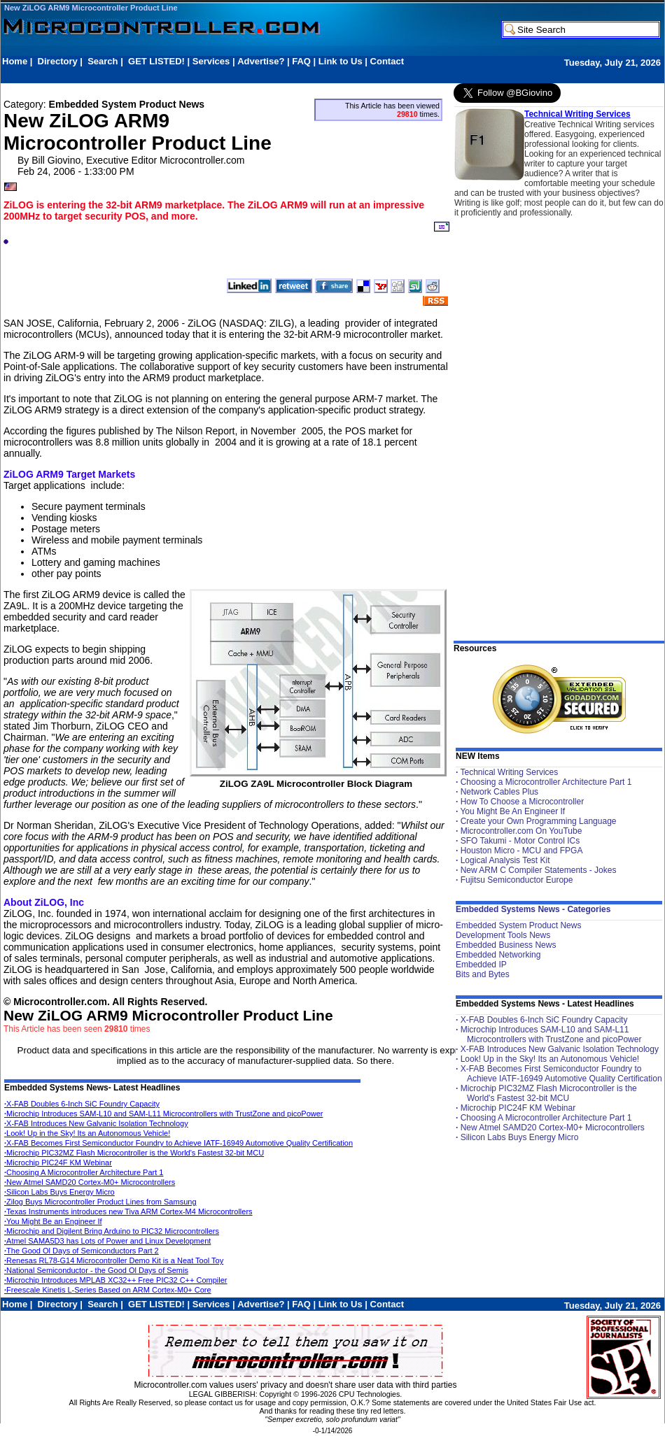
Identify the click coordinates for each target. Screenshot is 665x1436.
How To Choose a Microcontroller (522, 801)
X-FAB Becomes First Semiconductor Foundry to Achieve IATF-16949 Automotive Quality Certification (178, 1143)
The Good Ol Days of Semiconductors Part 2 (81, 1250)
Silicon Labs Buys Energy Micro (59, 1192)
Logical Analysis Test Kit (505, 860)
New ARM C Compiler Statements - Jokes (539, 870)
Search (103, 61)
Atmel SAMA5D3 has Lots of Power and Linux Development (107, 1241)
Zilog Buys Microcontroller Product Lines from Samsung (100, 1201)
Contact (387, 61)
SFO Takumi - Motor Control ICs (520, 841)
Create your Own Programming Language (539, 821)
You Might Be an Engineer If (53, 1221)
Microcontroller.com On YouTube (521, 831)
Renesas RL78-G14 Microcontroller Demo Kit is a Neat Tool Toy (113, 1260)
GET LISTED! (156, 61)
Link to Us (340, 61)
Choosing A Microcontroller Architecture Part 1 (83, 1172)
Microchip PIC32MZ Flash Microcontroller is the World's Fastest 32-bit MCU (134, 1153)
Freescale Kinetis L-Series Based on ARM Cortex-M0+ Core (107, 1290)
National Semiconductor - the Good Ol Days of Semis (96, 1270)
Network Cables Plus (499, 792)
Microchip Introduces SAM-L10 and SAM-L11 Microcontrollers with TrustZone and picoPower (163, 1113)
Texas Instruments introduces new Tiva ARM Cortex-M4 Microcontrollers (128, 1211)
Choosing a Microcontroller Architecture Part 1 (546, 782)
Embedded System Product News (518, 925)
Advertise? (260, 61)
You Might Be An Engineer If (512, 811)
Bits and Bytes (483, 974)
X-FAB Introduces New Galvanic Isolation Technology (96, 1123)
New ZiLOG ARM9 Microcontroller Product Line (91, 7)
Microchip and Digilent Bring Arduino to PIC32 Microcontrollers (111, 1231)
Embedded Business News (506, 945)
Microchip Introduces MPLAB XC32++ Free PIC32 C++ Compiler (115, 1280)
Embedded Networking (498, 955)
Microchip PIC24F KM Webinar (58, 1162)
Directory (58, 61)
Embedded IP (481, 964)
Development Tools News (503, 935)
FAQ (301, 61)
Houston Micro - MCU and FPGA (522, 850)
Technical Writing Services (577, 114)
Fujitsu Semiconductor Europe (517, 880)
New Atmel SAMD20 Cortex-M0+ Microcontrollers (89, 1182)
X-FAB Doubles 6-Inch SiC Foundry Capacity (82, 1104)
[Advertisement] (257, 74)
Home (14, 61)
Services (211, 61)
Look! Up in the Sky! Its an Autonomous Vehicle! (87, 1133)
